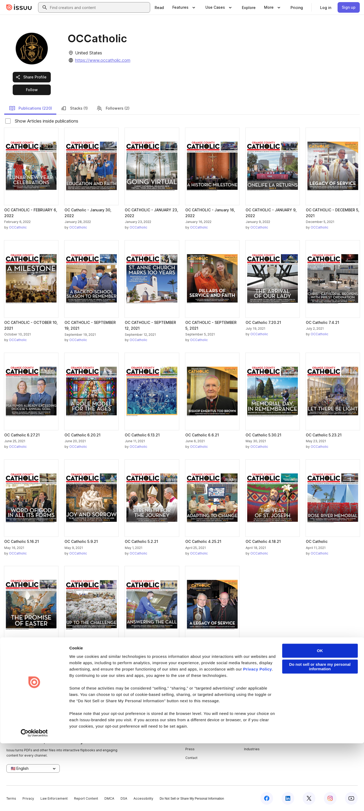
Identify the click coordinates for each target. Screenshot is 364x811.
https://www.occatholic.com (102, 60)
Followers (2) (113, 108)
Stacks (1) (74, 108)
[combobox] (99, 7)
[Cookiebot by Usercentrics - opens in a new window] (34, 801)
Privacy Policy (257, 737)
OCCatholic (18, 227)
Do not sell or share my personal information (320, 734)
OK (320, 718)
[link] (159, 7)
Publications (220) (30, 108)
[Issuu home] (19, 7)
